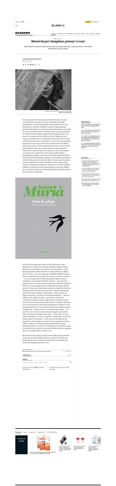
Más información (27, 369)
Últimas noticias (85, 121)
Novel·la (30, 362)
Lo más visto (84, 157)
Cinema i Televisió (77, 33)
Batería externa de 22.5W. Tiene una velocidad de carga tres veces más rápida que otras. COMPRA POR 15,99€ (65, 449)
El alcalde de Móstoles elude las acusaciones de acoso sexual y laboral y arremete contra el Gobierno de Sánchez (90, 145)
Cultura (46, 362)
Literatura (53, 33)
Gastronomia (97, 33)
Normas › (69, 355)
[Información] (61, 38)
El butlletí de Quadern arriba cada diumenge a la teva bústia (38, 351)
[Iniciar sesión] (96, 22)
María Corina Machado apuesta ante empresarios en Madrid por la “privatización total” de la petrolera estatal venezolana (90, 138)
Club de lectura (60, 33)
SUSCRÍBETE (88, 21)
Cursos (25, 432)
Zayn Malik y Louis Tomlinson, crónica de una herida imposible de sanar (90, 126)
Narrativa (35, 362)
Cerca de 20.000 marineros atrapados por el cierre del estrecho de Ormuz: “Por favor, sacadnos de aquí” (90, 170)
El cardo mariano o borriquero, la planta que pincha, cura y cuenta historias (91, 180)
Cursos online (32, 432)
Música (83, 33)
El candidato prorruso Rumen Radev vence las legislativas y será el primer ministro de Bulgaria (90, 184)
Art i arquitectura (69, 33)
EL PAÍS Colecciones (52, 432)
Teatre (87, 33)
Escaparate (18, 432)
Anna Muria (25, 362)
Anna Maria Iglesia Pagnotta (32, 59)
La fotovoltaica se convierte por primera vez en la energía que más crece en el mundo (91, 132)
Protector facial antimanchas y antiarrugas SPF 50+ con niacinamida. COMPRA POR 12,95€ (43, 453)
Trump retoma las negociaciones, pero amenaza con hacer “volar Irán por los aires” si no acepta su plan (91, 175)
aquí (54, 369)
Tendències (91, 33)
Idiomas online (41, 432)
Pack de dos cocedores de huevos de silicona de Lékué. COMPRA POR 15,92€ (79, 448)
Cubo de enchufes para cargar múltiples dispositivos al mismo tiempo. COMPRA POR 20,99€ (93, 449)
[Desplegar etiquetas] (70, 362)
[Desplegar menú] (16, 25)
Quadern (22, 33)
